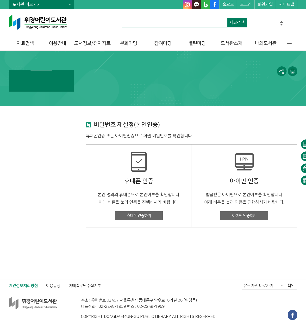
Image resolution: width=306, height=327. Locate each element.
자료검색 (237, 22)
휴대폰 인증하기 (139, 216)
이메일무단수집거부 (85, 285)
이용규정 (53, 285)
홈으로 (228, 4)
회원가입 (265, 4)
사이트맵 (286, 4)
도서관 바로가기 (26, 4)
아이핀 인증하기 (244, 216)
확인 (291, 285)
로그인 (245, 4)
